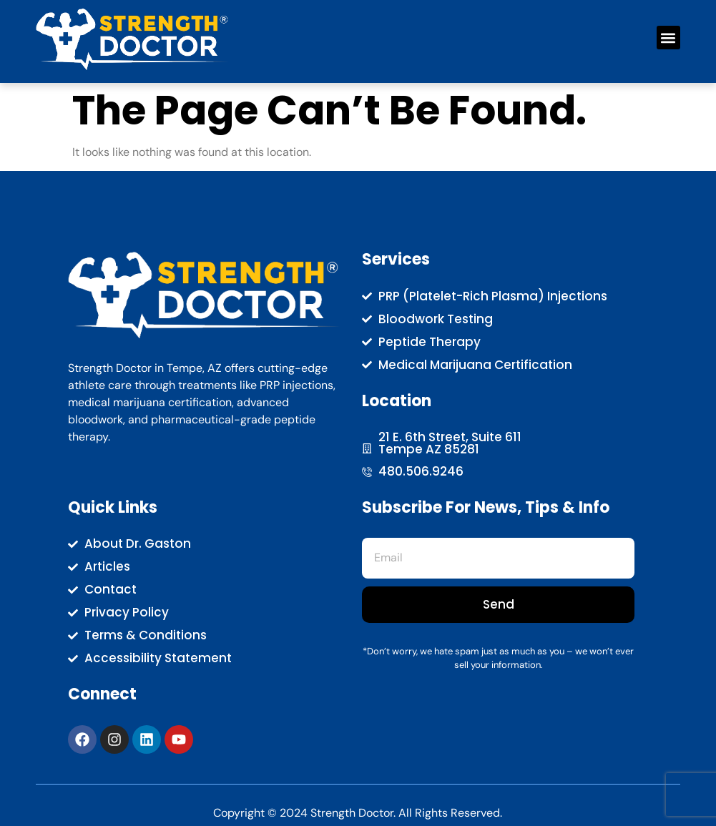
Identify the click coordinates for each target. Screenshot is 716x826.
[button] (668, 37)
